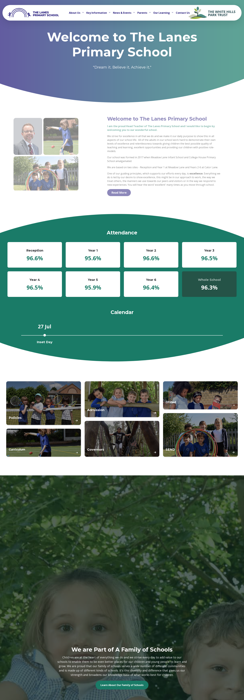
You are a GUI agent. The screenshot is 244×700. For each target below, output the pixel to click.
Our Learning (161, 12)
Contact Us (183, 12)
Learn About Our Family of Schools (122, 685)
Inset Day (44, 342)
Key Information (97, 12)
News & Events (122, 12)
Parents (142, 12)
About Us (75, 12)
